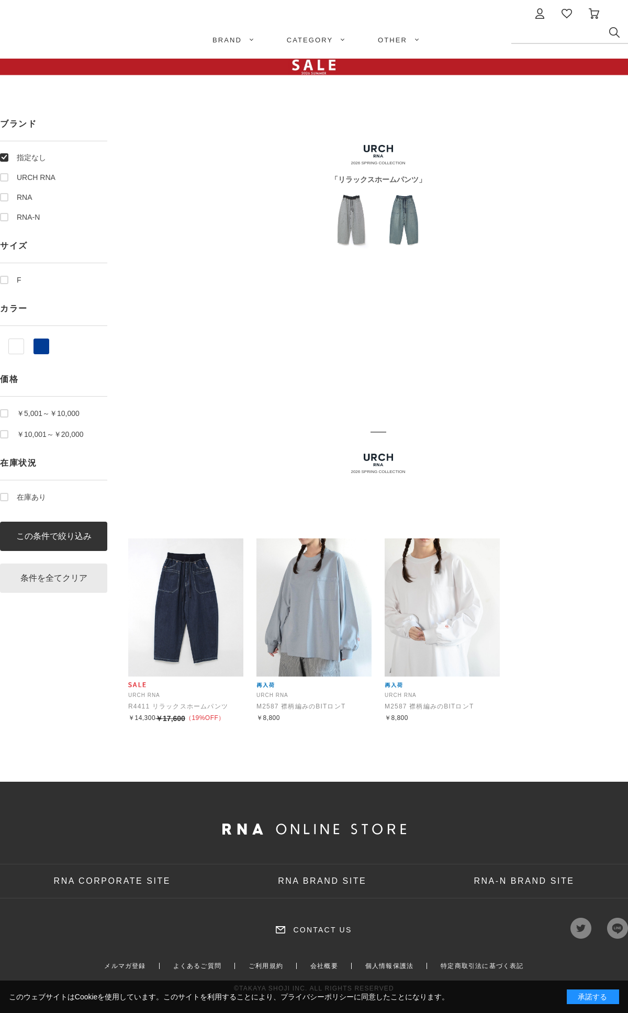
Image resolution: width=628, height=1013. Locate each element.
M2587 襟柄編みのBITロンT (300, 706)
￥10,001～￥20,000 (50, 434)
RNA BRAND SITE (322, 880)
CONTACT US (322, 930)
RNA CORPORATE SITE (112, 880)
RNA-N (28, 217)
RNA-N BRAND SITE (524, 880)
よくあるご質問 (197, 966)
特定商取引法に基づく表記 (482, 966)
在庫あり (31, 497)
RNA (24, 197)
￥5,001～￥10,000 (48, 413)
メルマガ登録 (124, 966)
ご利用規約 (266, 966)
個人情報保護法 (389, 966)
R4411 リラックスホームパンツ (178, 706)
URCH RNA (36, 177)
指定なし (31, 157)
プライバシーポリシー (317, 997)
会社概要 (324, 966)
